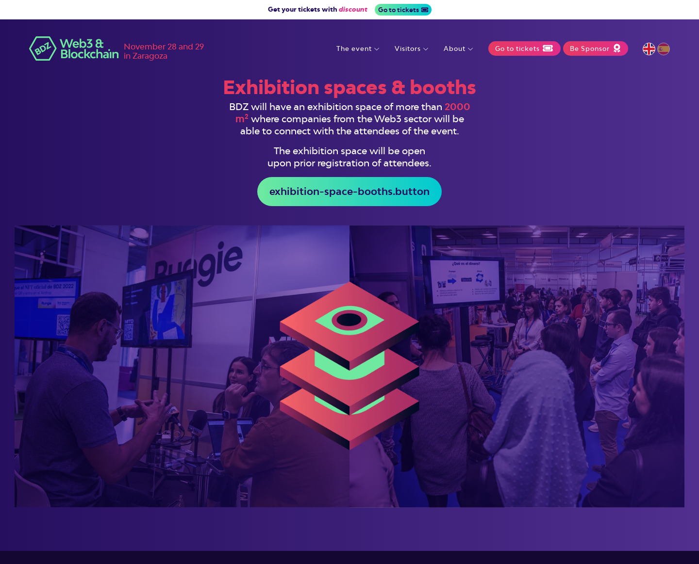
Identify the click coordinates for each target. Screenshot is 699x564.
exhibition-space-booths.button (349, 191)
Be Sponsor (595, 48)
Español (663, 49)
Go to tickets (403, 10)
